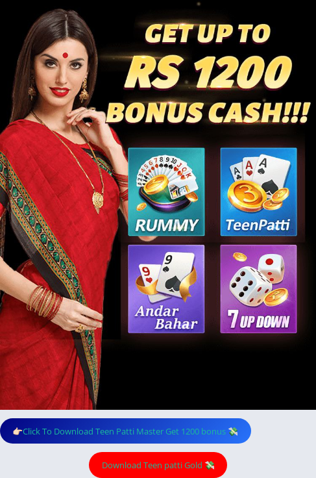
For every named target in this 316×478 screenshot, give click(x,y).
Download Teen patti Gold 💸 (158, 465)
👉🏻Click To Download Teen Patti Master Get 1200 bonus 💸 (125, 431)
